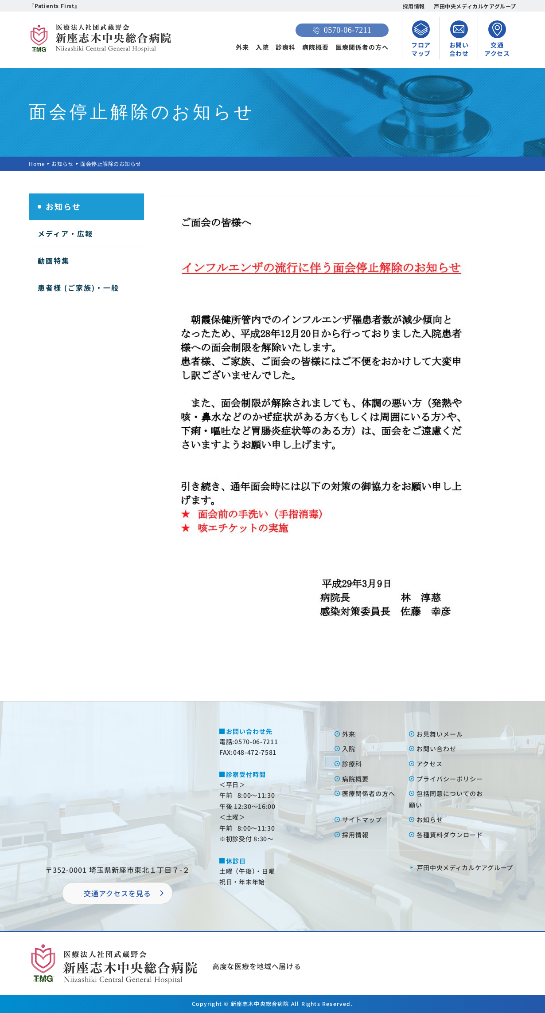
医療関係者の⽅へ (368, 793)
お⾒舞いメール (440, 733)
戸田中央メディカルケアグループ (475, 6)
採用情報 (414, 6)
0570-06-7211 (342, 30)
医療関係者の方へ (362, 47)
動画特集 (54, 260)
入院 (262, 47)
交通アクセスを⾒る (117, 893)
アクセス (430, 763)
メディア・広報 (65, 233)
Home (37, 163)
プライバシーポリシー (450, 778)
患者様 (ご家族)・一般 (78, 287)
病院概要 (315, 47)
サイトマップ (362, 819)
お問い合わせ (436, 748)
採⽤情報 (355, 834)
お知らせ (62, 163)
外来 (242, 47)
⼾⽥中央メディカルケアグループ (465, 867)
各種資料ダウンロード (450, 834)
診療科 (286, 47)
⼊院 (348, 748)
